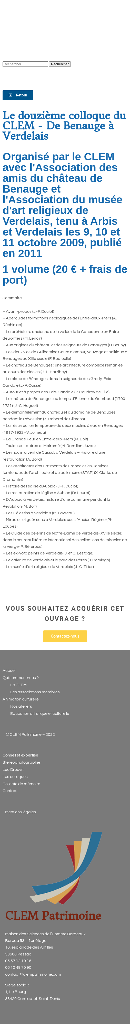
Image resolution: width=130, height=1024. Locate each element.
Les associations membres (35, 692)
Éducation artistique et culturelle (39, 713)
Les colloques (15, 777)
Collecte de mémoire (21, 784)
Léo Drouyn (13, 769)
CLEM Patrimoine (53, 915)
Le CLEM (18, 685)
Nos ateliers (21, 706)
